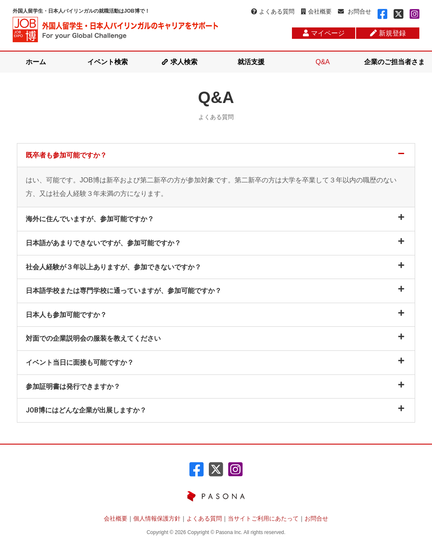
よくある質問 (272, 11)
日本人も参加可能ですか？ (66, 315)
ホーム (36, 61)
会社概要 (316, 11)
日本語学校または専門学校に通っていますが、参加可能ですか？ (123, 291)
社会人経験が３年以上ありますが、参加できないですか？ (113, 267)
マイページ (324, 33)
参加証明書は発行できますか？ (73, 386)
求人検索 (183, 61)
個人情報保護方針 (157, 518)
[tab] (216, 155)
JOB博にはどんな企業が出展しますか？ (86, 410)
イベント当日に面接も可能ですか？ (80, 362)
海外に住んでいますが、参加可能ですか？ (90, 219)
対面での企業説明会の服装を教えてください (93, 338)
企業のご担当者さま (394, 61)
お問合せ (354, 11)
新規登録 (388, 33)
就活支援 (251, 61)
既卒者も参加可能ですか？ (66, 155)
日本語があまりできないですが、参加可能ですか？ (103, 243)
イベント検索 (107, 61)
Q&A (323, 61)
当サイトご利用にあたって (263, 518)
